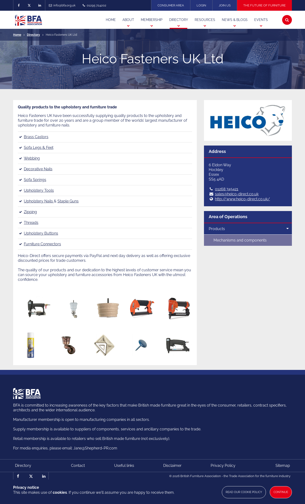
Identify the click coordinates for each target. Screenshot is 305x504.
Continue (281, 492)
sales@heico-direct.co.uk (237, 194)
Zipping (30, 212)
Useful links (124, 465)
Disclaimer (172, 465)
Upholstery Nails (39, 201)
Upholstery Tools (39, 190)
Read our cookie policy (244, 492)
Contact (78, 465)
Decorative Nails (38, 169)
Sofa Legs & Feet (38, 147)
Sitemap (282, 465)
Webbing (32, 158)
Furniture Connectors (42, 244)
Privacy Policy (223, 465)
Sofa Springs (35, 179)
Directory (33, 34)
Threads (31, 222)
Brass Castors (36, 137)
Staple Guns (68, 201)
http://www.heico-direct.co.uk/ (242, 199)
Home (17, 34)
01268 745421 (226, 189)
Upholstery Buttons (41, 233)
